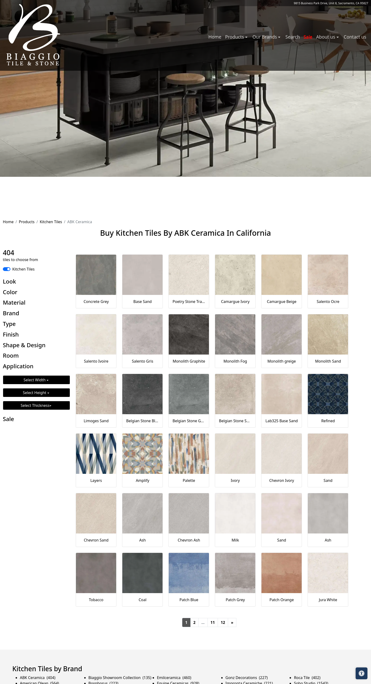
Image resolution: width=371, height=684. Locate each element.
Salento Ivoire (96, 361)
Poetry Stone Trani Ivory (188, 301)
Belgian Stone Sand (235, 420)
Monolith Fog (235, 361)
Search (292, 37)
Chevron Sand (96, 540)
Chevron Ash (189, 540)
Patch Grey (235, 599)
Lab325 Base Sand (281, 420)
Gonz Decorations (246, 677)
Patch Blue (189, 599)
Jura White (328, 599)
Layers (96, 480)
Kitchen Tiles (51, 221)
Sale (308, 37)
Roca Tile (307, 677)
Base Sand (142, 301)
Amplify (142, 480)
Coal (142, 599)
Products (27, 221)
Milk (235, 540)
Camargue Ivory (235, 301)
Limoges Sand (96, 420)
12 (223, 622)
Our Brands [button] (265, 37)
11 (213, 622)
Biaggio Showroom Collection (119, 677)
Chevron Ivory (281, 480)
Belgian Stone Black (142, 420)
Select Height (35, 392)
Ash (142, 540)
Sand (328, 480)
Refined (328, 420)
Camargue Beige (281, 301)
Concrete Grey (96, 301)
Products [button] (235, 37)
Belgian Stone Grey (188, 420)
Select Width (35, 379)
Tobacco (96, 599)
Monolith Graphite (189, 361)
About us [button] (326, 37)
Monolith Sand (328, 361)
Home (214, 37)
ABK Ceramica (37, 677)
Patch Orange (281, 599)
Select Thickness (35, 405)
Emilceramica (174, 677)
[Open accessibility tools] (361, 673)
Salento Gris (142, 361)
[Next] (232, 622)
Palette (189, 480)
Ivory (235, 480)
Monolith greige (281, 361)
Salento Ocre (328, 301)
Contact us (355, 37)
